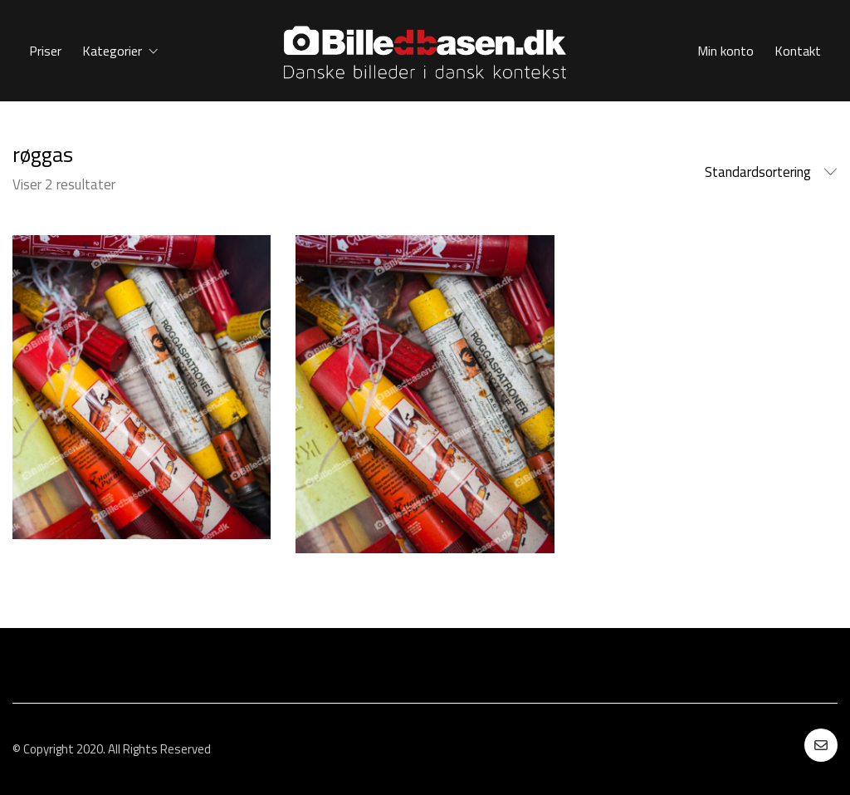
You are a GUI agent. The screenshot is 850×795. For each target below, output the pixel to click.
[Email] (821, 745)
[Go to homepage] (425, 50)
